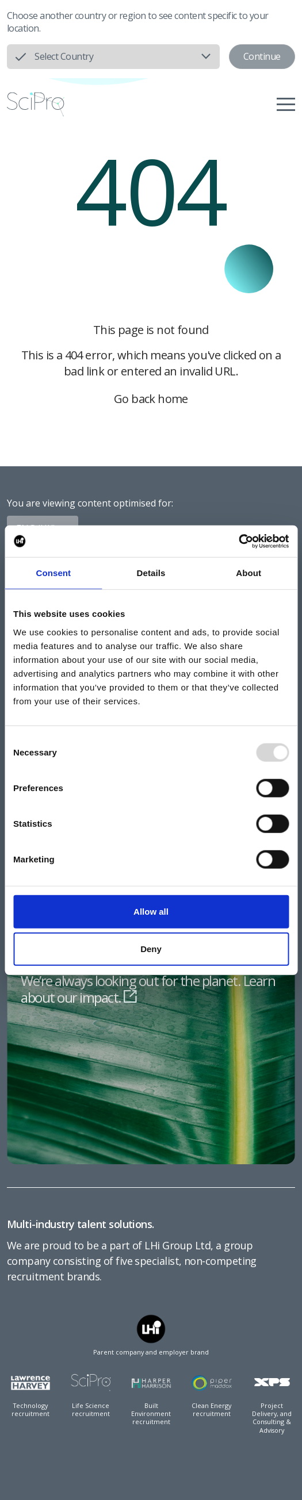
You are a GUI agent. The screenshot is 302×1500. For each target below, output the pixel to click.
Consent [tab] (53, 573)
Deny (151, 949)
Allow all (151, 911)
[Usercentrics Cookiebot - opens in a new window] (238, 541)
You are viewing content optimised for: (90, 503)
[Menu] (286, 104)
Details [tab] (151, 573)
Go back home (151, 398)
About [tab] (248, 573)
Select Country (64, 56)
